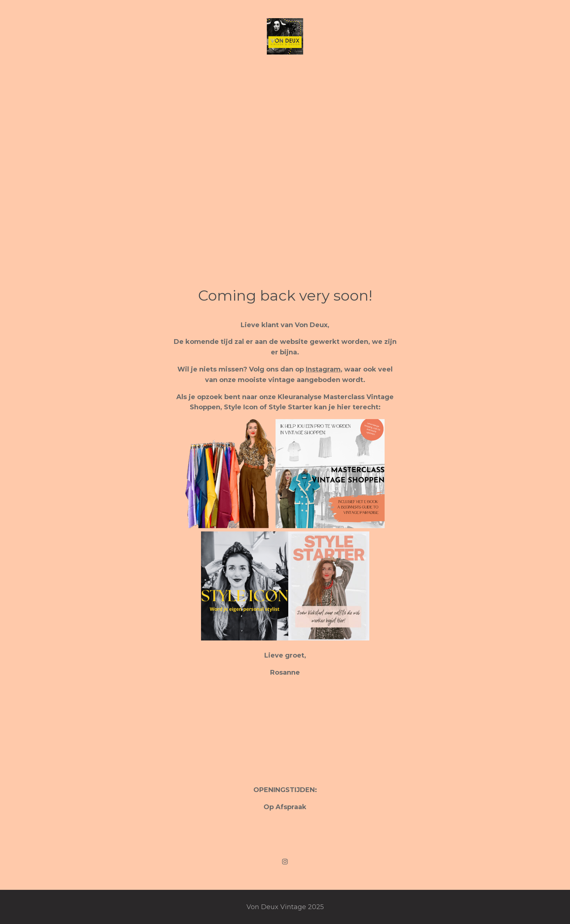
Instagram (323, 369)
